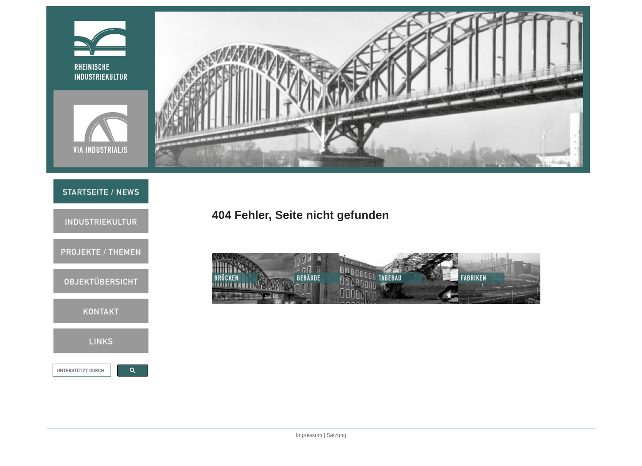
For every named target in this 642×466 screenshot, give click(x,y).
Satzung (336, 435)
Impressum (310, 435)
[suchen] (81, 370)
